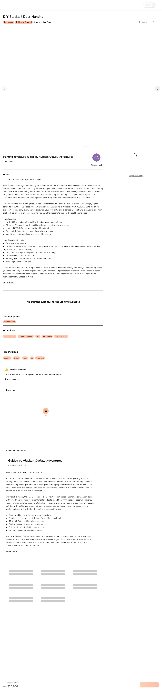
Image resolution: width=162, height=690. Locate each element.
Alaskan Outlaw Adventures (56, 157)
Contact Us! (96, 165)
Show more (8, 282)
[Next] (157, 88)
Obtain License (12, 379)
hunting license (30, 374)
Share (143, 22)
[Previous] (4, 88)
